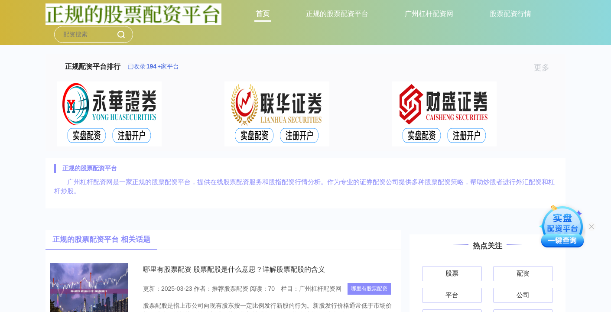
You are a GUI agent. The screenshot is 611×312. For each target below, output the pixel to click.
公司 (523, 295)
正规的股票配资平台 (337, 13)
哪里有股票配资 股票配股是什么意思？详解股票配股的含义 (234, 269)
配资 (523, 273)
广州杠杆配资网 (429, 13)
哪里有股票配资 (369, 289)
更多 (545, 67)
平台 (451, 295)
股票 (451, 273)
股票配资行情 (510, 13)
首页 (263, 13)
